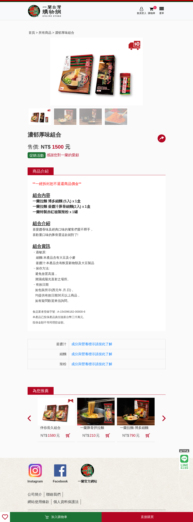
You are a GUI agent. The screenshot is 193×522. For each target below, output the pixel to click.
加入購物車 (55, 517)
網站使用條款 (38, 502)
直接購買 (147, 517)
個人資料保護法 (66, 502)
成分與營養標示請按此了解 (91, 344)
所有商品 (45, 32)
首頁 (32, 32)
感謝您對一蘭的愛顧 (63, 155)
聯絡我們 (53, 494)
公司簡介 (35, 494)
